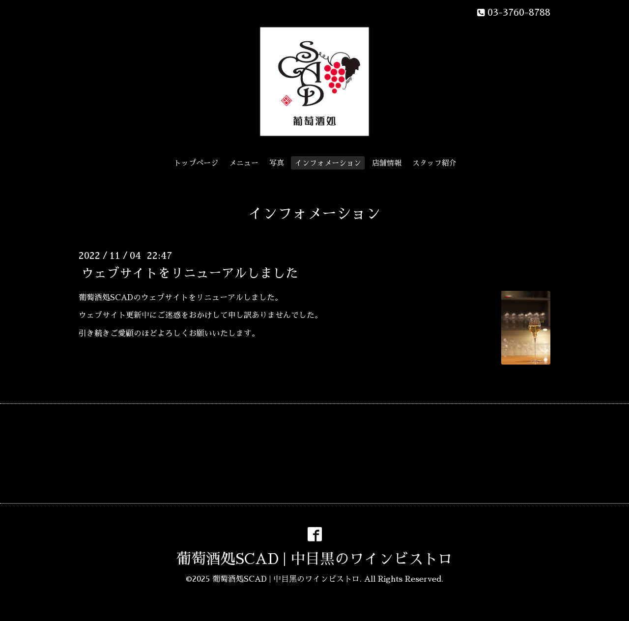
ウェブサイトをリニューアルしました (189, 272)
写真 (276, 163)
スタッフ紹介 (434, 163)
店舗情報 (386, 163)
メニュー (243, 163)
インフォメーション (328, 163)
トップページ (196, 163)
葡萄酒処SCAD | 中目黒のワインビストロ (314, 559)
